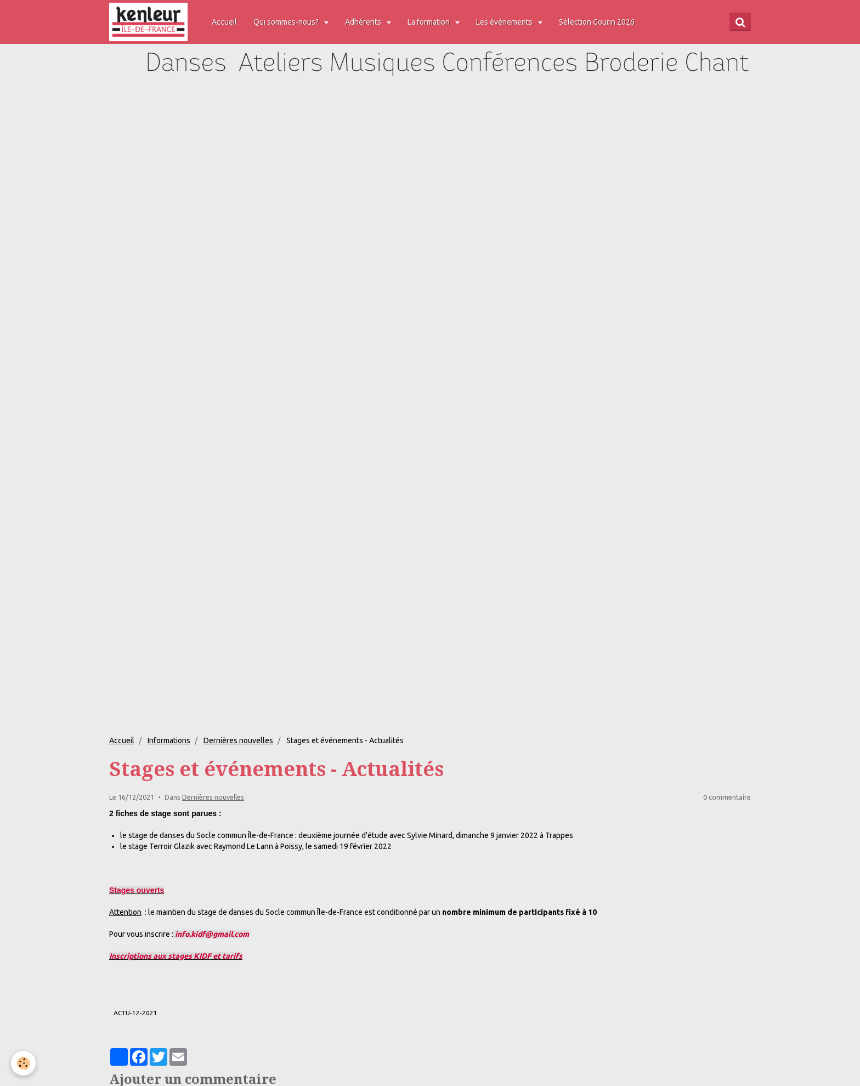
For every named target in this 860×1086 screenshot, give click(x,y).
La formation (431, 22)
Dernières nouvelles (238, 740)
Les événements (507, 22)
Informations (169, 740)
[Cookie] (23, 1063)
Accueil (226, 22)
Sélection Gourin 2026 (598, 22)
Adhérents (365, 22)
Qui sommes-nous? (288, 22)
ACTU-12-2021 (135, 1012)
